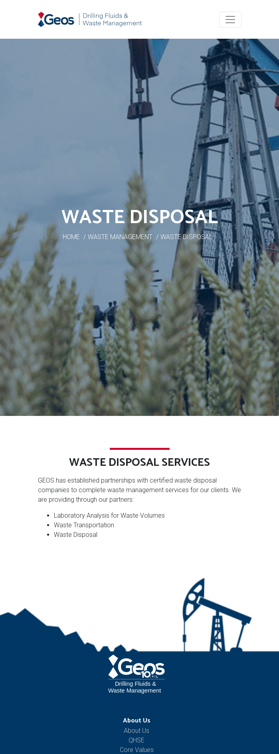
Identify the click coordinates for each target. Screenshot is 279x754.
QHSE (136, 740)
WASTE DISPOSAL (186, 237)
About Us (136, 720)
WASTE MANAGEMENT (120, 237)
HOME (71, 237)
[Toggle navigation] (230, 20)
